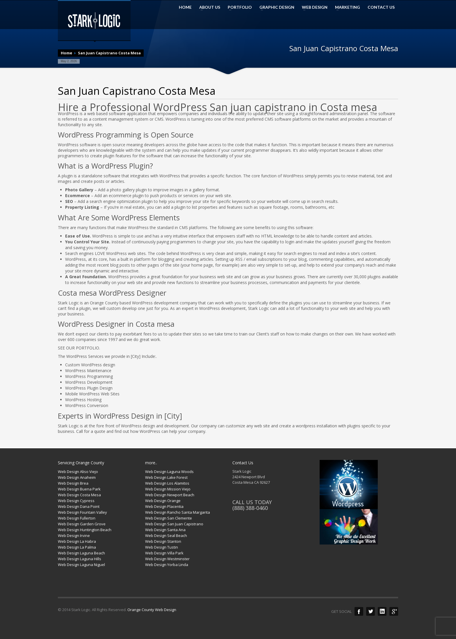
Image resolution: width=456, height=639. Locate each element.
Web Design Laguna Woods (169, 471)
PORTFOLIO (238, 7)
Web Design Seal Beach (166, 535)
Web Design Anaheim (77, 477)
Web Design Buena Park (79, 489)
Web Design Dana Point (78, 506)
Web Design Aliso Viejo (78, 471)
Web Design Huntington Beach (84, 529)
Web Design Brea (73, 483)
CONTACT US (381, 7)
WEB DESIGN (312, 7)
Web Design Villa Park (164, 553)
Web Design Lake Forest (166, 477)
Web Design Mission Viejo (167, 489)
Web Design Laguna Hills (79, 558)
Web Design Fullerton (76, 518)
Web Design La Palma (77, 547)
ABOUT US (208, 7)
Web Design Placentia (164, 506)
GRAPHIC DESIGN (275, 7)
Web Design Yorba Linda (166, 564)
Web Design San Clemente (168, 518)
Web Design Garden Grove (82, 523)
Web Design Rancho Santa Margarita (177, 512)
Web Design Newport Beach (169, 494)
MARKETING (346, 7)
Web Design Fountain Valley (82, 512)
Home (66, 53)
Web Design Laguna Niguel (81, 564)
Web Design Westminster (167, 558)
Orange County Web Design (151, 609)
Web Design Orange (163, 500)
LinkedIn (382, 611)
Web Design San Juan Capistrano (174, 523)
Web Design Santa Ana (165, 529)
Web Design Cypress (76, 500)
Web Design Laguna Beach (81, 553)
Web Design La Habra (77, 541)
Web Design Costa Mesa (79, 494)
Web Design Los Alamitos (167, 483)
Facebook (359, 611)
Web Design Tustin (161, 547)
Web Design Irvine (74, 535)
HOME (185, 7)
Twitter (370, 611)
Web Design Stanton (163, 541)
